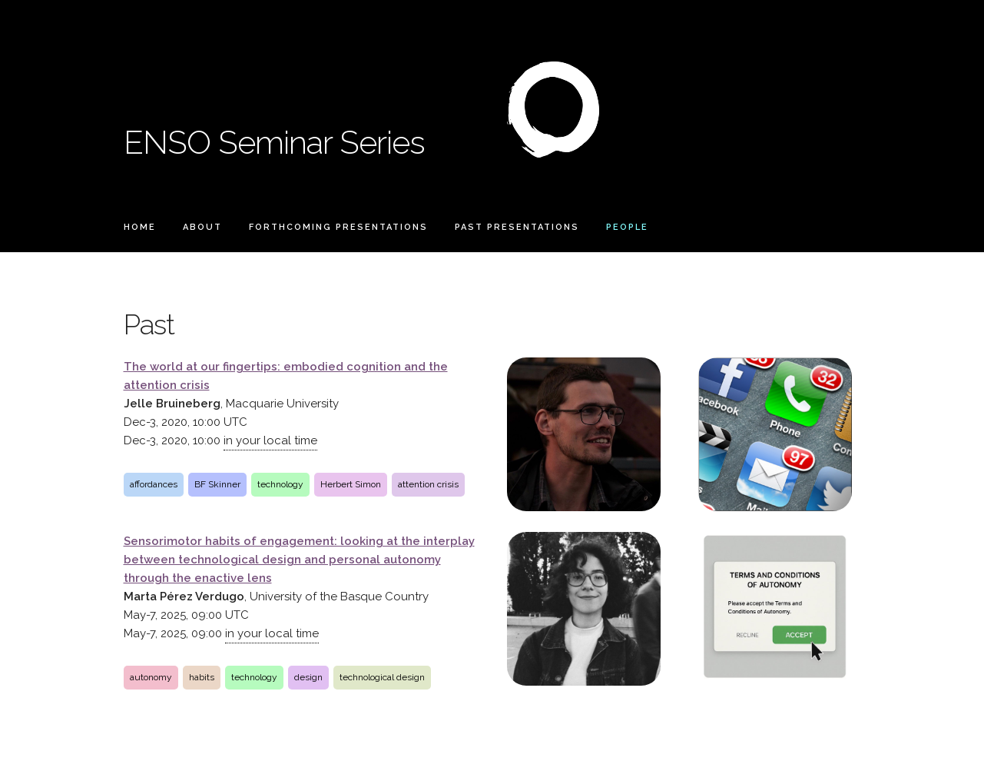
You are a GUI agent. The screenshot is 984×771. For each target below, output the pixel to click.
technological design (382, 677)
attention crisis (428, 484)
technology (280, 484)
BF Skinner (217, 484)
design (308, 677)
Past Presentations (517, 227)
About (202, 227)
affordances (153, 484)
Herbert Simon (350, 484)
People (627, 227)
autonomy (151, 677)
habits (201, 677)
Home (140, 227)
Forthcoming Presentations (338, 227)
